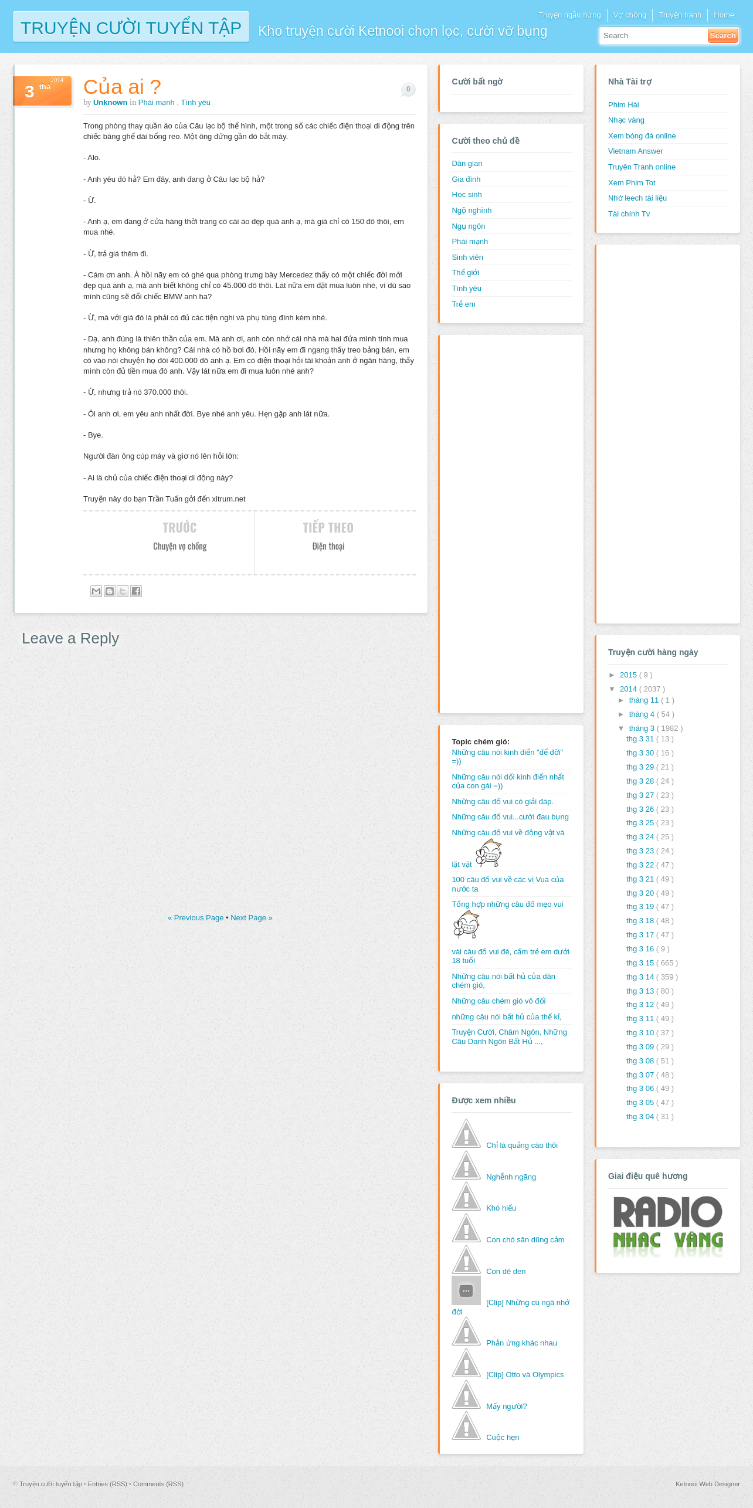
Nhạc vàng (626, 120)
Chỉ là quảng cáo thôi (522, 1145)
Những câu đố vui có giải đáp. (503, 801)
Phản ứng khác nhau (521, 1342)
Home (724, 15)
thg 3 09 (641, 1046)
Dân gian (467, 163)
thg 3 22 (641, 864)
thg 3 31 (641, 738)
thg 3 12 (641, 1004)
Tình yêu (196, 102)
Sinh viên (467, 257)
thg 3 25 (641, 822)
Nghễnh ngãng (511, 1176)
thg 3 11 (641, 1018)
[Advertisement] (498, 523)
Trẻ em (463, 304)
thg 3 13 (641, 991)
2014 (629, 688)
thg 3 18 (641, 920)
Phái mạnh (157, 102)
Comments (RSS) (158, 1483)
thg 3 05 (641, 1102)
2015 (629, 674)
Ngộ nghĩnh (471, 210)
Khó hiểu (501, 1208)
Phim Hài (623, 104)
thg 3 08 (641, 1060)
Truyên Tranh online (642, 166)
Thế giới (465, 272)
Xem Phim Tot (632, 182)
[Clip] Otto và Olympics (525, 1374)
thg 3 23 (641, 850)
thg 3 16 (641, 948)
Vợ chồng (629, 15)
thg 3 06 (641, 1088)
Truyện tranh (680, 15)
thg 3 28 (641, 781)
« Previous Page (197, 917)
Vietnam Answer (635, 151)
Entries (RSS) (108, 1483)
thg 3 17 (641, 934)
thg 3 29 (641, 767)
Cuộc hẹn (502, 1437)
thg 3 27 (641, 795)
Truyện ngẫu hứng (569, 15)
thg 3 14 (641, 976)
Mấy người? (506, 1406)
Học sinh (466, 194)
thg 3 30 (641, 752)
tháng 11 (645, 700)
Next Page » (251, 917)
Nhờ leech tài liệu (637, 198)
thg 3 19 (641, 906)
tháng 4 (643, 714)
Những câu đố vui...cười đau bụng (510, 816)
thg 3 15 (641, 962)
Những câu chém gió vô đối (498, 1001)
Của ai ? (122, 86)
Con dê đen (505, 1271)
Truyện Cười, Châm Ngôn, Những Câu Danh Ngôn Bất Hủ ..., (509, 1037)
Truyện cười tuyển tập (131, 26)
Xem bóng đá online (642, 135)
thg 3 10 (641, 1032)
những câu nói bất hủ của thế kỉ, (506, 1016)
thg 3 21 (641, 879)
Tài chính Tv (629, 213)
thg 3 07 (641, 1074)
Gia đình (466, 179)
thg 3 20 (641, 893)
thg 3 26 (641, 809)
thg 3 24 (641, 836)
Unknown (111, 102)
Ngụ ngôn (468, 226)
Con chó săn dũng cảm (525, 1239)
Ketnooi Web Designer (708, 1483)
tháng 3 (643, 728)
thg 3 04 (641, 1116)
